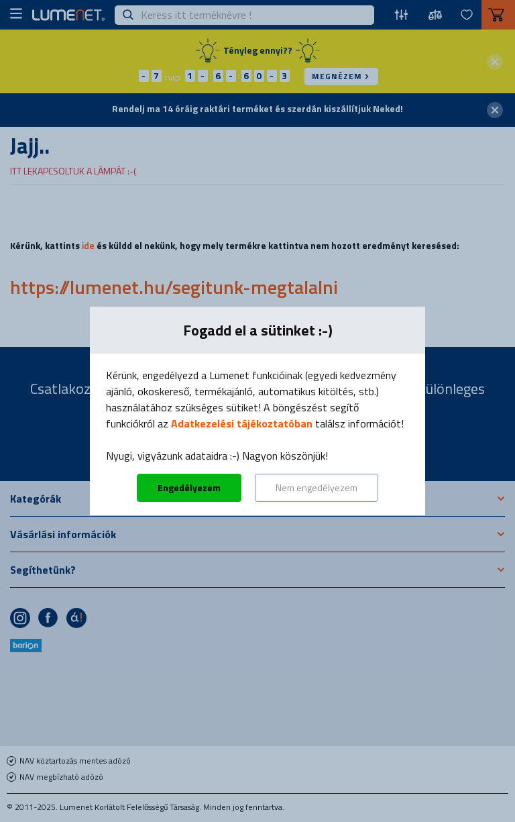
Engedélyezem (189, 487)
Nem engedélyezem (316, 487)
